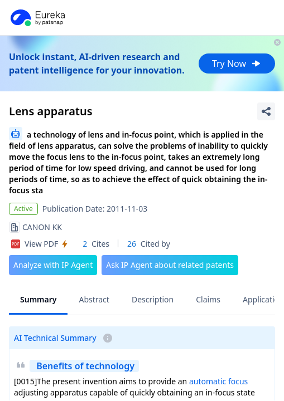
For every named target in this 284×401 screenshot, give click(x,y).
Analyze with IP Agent (53, 265)
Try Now (237, 63)
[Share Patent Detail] (266, 111)
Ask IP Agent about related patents (170, 265)
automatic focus (218, 381)
